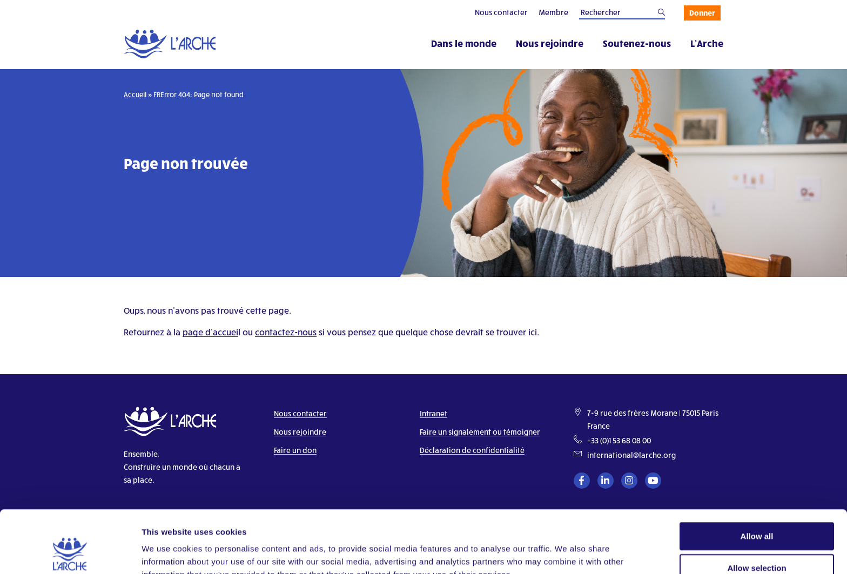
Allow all (757, 479)
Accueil (135, 94)
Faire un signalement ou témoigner (480, 431)
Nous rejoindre (549, 43)
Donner (702, 12)
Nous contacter (501, 12)
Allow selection (756, 511)
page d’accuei (210, 332)
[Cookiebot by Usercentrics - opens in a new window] (70, 553)
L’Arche (706, 43)
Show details (567, 552)
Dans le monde (463, 43)
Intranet (433, 413)
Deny (757, 543)
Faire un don (295, 450)
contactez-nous (286, 332)
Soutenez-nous (637, 43)
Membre (553, 12)
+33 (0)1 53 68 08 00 (619, 440)
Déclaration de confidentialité (472, 450)
